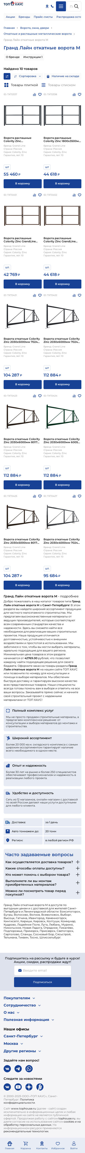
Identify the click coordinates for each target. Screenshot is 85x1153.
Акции (10, 16)
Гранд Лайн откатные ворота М (26, 39)
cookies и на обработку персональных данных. (42, 1123)
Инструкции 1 (32, 57)
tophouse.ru (66, 1118)
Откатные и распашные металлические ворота (38, 33)
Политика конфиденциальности (19, 1101)
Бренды (24, 16)
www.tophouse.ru (23, 1108)
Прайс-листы (43, 16)
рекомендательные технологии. (26, 1131)
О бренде (13, 57)
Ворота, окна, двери (34, 28)
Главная (9, 28)
